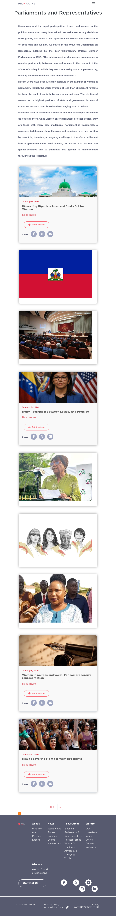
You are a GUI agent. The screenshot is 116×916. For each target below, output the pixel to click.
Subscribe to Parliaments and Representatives (19, 813)
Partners (36, 836)
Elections (69, 828)
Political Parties (72, 839)
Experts (36, 839)
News (51, 823)
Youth (67, 858)
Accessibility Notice (56, 907)
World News (54, 828)
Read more (29, 214)
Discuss (37, 864)
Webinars (91, 847)
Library (90, 823)
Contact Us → (32, 883)
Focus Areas (72, 823)
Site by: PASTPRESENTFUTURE (87, 906)
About (36, 823)
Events (51, 839)
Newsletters (54, 843)
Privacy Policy (51, 904)
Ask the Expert (40, 869)
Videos (89, 836)
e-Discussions (39, 873)
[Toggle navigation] (93, 4)
